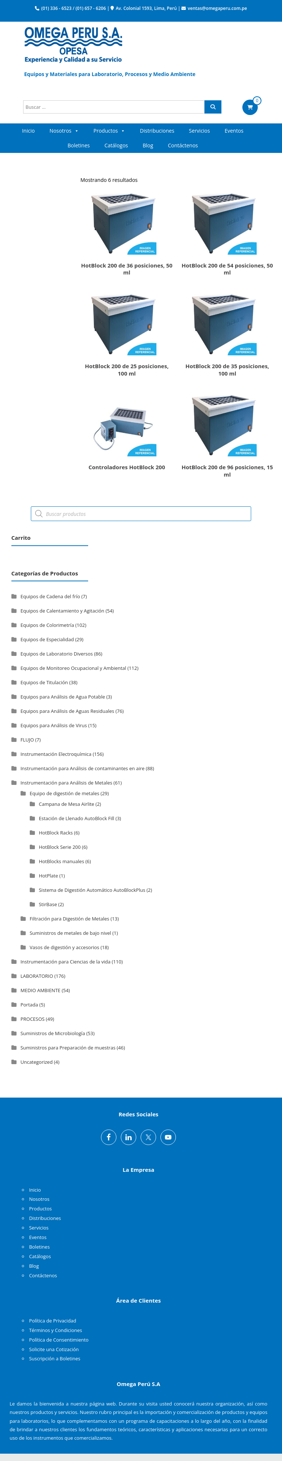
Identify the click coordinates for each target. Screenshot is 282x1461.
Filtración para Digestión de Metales (69, 918)
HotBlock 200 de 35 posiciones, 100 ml (227, 369)
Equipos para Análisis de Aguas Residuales (67, 711)
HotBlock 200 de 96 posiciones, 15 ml (227, 470)
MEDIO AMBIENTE (41, 990)
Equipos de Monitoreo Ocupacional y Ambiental (73, 668)
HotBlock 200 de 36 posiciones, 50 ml (127, 269)
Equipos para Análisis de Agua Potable (63, 696)
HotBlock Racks (56, 832)
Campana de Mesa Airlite (66, 804)
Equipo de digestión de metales (65, 793)
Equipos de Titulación (44, 682)
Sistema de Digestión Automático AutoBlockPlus (92, 890)
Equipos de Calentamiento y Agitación (62, 610)
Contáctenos (183, 145)
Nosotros (64, 130)
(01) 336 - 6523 (56, 8)
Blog (148, 145)
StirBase (48, 904)
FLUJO (27, 739)
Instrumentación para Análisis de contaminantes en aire (83, 768)
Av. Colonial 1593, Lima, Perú (146, 8)
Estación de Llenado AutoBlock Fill (76, 818)
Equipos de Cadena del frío (50, 596)
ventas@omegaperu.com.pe (217, 8)
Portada (29, 1004)
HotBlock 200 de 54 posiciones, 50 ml (227, 269)
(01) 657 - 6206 (91, 8)
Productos (110, 130)
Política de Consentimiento (58, 1339)
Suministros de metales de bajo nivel (70, 933)
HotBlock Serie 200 (60, 847)
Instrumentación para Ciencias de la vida (66, 961)
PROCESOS (33, 1019)
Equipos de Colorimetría (47, 625)
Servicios (199, 130)
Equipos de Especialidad (47, 639)
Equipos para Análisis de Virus (54, 725)
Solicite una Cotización (54, 1349)
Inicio (28, 130)
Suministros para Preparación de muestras (68, 1047)
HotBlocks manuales (61, 861)
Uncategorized (37, 1062)
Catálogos (116, 145)
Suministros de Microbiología (53, 1033)
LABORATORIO (37, 976)
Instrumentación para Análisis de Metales (66, 782)
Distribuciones (157, 130)
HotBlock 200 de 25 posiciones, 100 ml (127, 369)
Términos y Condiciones (55, 1330)
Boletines (79, 145)
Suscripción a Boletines (54, 1358)
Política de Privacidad (52, 1320)
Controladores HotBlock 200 (126, 467)
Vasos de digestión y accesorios (65, 947)
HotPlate (48, 875)
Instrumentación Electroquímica (56, 754)
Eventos (234, 130)
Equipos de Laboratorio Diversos (57, 653)
